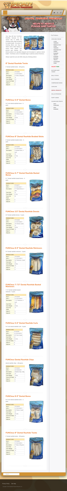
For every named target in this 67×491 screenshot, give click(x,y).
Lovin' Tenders (56, 42)
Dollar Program (56, 94)
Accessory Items (57, 62)
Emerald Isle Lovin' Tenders (57, 46)
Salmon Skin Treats (57, 101)
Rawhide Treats (56, 54)
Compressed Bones (56, 83)
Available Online (56, 39)
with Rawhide (56, 108)
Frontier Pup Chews (57, 50)
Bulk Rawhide (55, 79)
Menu (5, 12)
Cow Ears (54, 86)
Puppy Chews (55, 97)
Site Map (13, 483)
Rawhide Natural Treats (56, 58)
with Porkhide (56, 104)
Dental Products (56, 90)
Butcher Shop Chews (55, 71)
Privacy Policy (6, 483)
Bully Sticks (55, 75)
